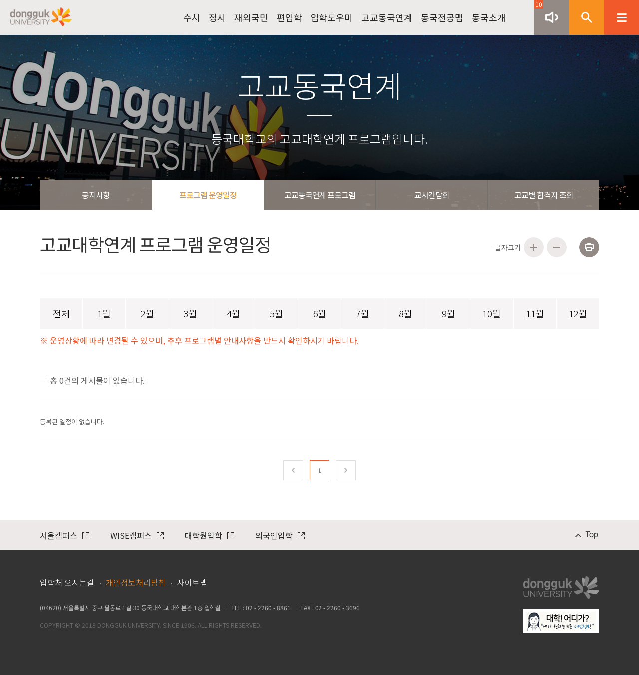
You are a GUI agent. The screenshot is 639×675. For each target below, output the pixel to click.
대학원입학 (209, 535)
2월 (147, 313)
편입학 (289, 17)
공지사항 (96, 195)
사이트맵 (192, 582)
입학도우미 (332, 17)
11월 (535, 313)
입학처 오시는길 (67, 582)
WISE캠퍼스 (137, 535)
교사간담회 (431, 195)
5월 (276, 313)
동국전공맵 (442, 17)
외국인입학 (280, 535)
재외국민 (251, 17)
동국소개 (489, 17)
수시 (191, 17)
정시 (217, 17)
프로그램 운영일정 (208, 195)
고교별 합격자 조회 (543, 195)
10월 (491, 313)
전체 (61, 313)
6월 (319, 313)
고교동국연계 (386, 17)
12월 (578, 313)
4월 (233, 313)
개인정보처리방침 (136, 582)
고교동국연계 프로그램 (319, 195)
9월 (448, 313)
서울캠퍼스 (64, 535)
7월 (362, 313)
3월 (190, 313)
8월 (405, 313)
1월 (104, 313)
